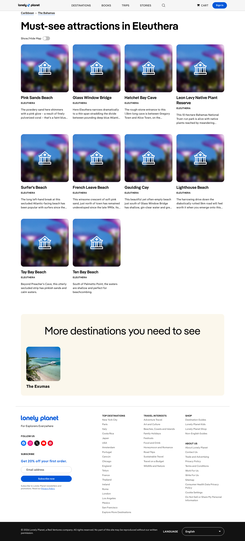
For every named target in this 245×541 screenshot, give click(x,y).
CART (202, 5)
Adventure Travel (153, 419)
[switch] (46, 38)
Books (106, 5)
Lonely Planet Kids (195, 424)
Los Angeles (109, 498)
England (106, 465)
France (106, 475)
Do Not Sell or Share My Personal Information (203, 498)
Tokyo (105, 470)
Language (170, 531)
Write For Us (192, 475)
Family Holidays (152, 433)
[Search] (163, 5)
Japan (105, 438)
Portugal (107, 452)
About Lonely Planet (196, 447)
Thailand (107, 479)
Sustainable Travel (154, 456)
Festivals (148, 438)
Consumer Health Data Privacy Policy (202, 486)
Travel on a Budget (154, 461)
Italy (104, 428)
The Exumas (38, 386)
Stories (145, 5)
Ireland (106, 484)
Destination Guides (195, 419)
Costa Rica (108, 433)
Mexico (106, 502)
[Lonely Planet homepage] (29, 5)
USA (104, 442)
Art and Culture (152, 424)
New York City (109, 419)
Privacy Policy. (48, 488)
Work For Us (192, 470)
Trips (125, 5)
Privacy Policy (193, 461)
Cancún (106, 456)
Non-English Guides (196, 433)
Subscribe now (46, 478)
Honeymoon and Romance (158, 447)
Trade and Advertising (197, 456)
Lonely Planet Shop (196, 428)
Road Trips (149, 452)
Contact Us (191, 452)
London (106, 493)
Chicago (106, 461)
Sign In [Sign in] (219, 5)
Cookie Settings (194, 492)
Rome (105, 489)
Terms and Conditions (197, 465)
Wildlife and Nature (154, 465)
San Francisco (110, 507)
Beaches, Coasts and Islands (159, 428)
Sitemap (189, 479)
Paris (105, 424)
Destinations (81, 5)
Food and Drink (152, 442)
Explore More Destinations (116, 512)
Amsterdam (108, 447)
